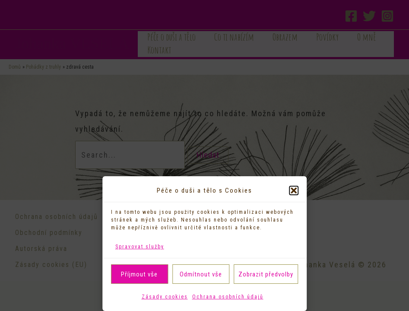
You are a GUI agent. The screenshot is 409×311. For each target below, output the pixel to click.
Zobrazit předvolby (265, 274)
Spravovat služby (139, 247)
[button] (293, 190)
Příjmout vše (139, 274)
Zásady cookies (165, 297)
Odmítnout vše (201, 274)
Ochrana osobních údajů (227, 297)
